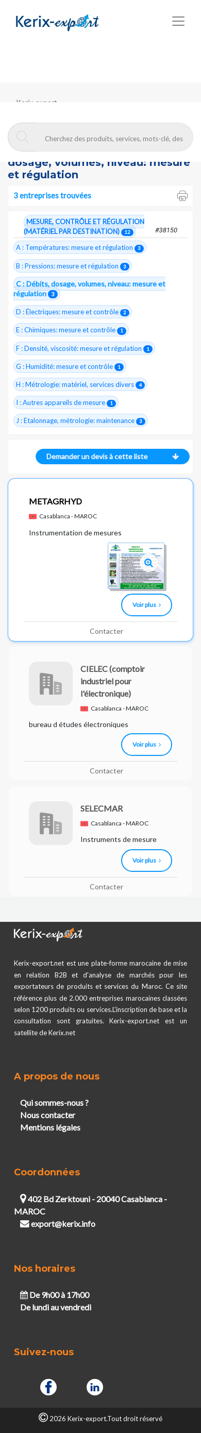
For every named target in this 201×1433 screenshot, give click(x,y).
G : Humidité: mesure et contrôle (70, 366)
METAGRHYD (55, 501)
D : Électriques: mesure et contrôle (72, 312)
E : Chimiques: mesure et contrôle (71, 330)
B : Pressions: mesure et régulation (72, 266)
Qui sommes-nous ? (54, 1102)
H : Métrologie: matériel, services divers (80, 384)
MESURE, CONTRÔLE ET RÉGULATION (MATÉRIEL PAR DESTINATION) (84, 226)
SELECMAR (101, 808)
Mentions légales (50, 1127)
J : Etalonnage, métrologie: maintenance (80, 420)
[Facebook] (48, 1385)
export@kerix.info (57, 1223)
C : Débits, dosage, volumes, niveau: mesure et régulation (89, 288)
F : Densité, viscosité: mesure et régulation (84, 348)
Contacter (106, 631)
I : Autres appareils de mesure (66, 402)
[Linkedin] (95, 1385)
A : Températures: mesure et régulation (80, 247)
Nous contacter (47, 1115)
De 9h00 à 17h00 (54, 1295)
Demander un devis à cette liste (110, 456)
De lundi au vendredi (55, 1307)
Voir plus (146, 605)
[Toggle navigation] (178, 21)
